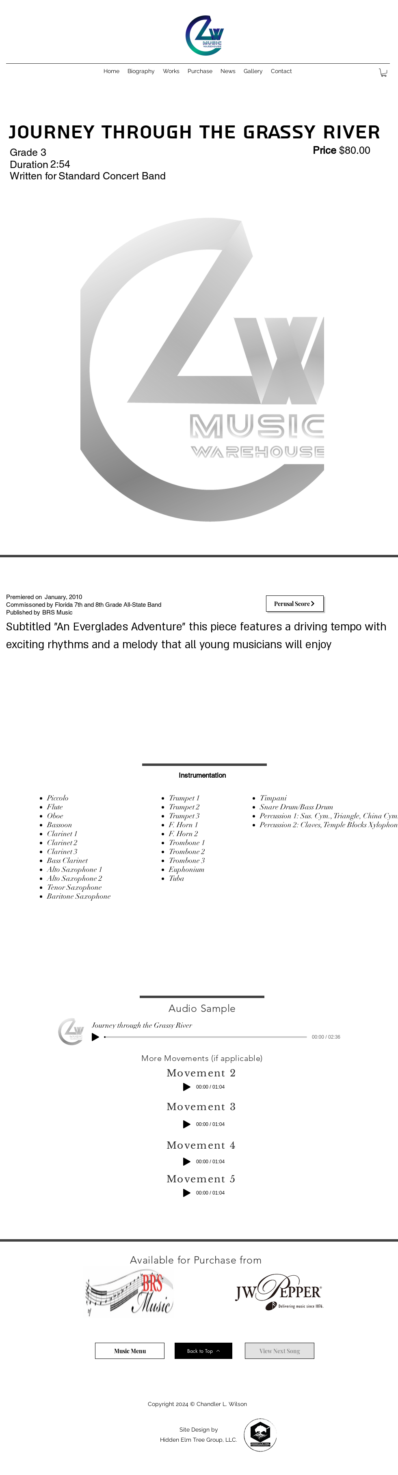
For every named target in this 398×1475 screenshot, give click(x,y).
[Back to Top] (203, 1351)
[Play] (95, 1037)
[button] (171, 71)
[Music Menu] (129, 1351)
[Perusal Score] (295, 603)
